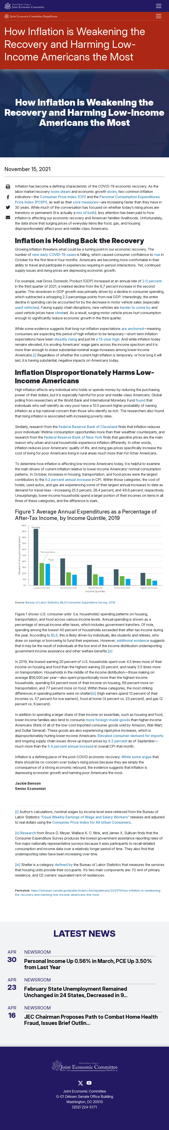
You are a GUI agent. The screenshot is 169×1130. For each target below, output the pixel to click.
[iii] (93, 693)
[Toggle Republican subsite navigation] (159, 16)
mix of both (85, 212)
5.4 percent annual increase (71, 746)
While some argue (136, 757)
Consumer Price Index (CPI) (63, 197)
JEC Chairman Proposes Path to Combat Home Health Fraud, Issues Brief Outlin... (91, 1020)
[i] (34, 355)
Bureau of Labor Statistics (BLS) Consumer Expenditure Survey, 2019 (70, 602)
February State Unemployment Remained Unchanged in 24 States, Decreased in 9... (76, 992)
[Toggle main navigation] (159, 6)
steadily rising (65, 339)
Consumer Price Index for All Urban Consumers (91, 822)
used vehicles (26, 307)
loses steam (61, 191)
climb (59, 313)
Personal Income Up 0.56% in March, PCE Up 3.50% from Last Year (88, 964)
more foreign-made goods (108, 720)
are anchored (132, 328)
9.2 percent (117, 741)
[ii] (110, 651)
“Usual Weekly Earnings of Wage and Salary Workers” (85, 817)
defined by (64, 864)
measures (90, 202)
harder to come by (135, 307)
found (140, 400)
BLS (54, 635)
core (77, 202)
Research (28, 833)
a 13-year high (107, 339)
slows (112, 191)
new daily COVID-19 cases (54, 254)
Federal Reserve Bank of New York (73, 437)
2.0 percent (152, 281)
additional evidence (133, 640)
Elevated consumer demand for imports (130, 735)
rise (157, 254)
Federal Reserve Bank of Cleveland (88, 426)
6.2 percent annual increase (68, 479)
